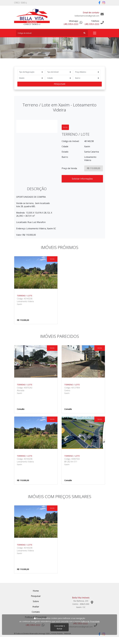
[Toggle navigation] (94, 33)
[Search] (52, 33)
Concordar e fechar (59, 627)
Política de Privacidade (90, 621)
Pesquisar (59, 84)
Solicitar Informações (82, 178)
